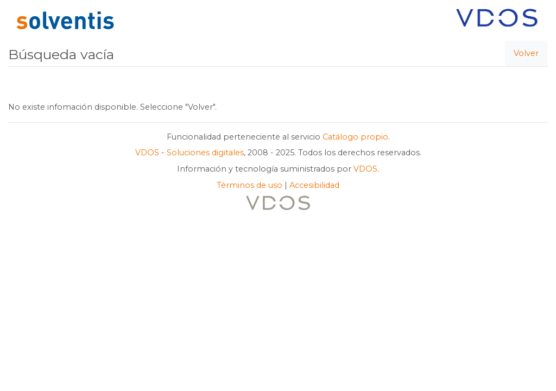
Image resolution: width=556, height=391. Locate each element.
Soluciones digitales (205, 152)
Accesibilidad (314, 185)
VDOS (147, 152)
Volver (526, 53)
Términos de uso (249, 185)
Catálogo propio (355, 137)
